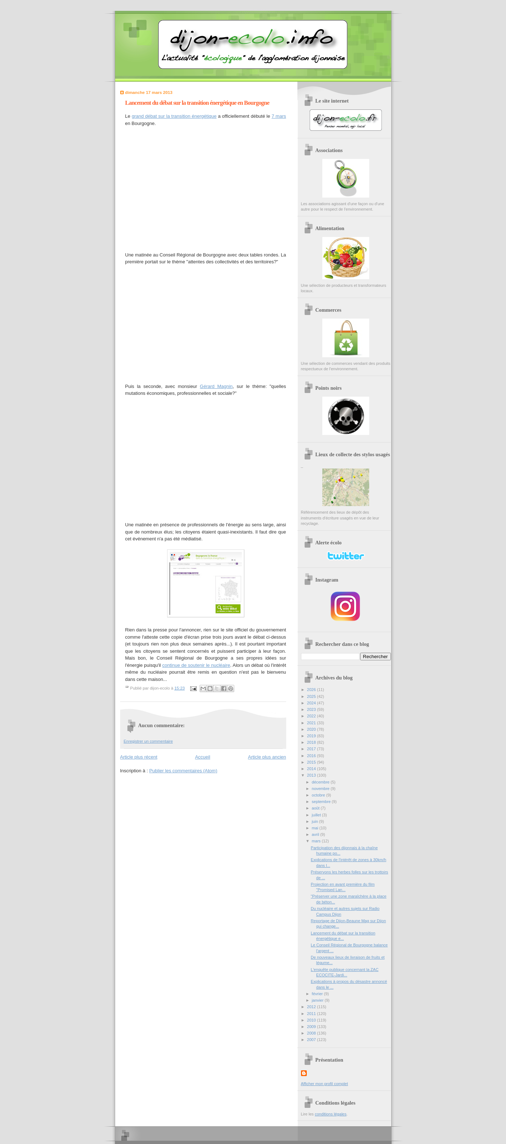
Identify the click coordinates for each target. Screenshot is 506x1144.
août (316, 808)
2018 (312, 742)
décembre (321, 782)
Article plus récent (138, 757)
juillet (317, 815)
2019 (312, 736)
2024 (312, 703)
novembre (321, 788)
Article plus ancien (267, 757)
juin (315, 821)
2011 (312, 1013)
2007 (312, 1039)
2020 (312, 729)
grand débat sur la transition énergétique (174, 116)
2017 (312, 749)
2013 (312, 775)
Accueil (202, 757)
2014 (312, 769)
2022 (312, 716)
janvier (318, 1000)
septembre (322, 801)
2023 (312, 709)
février (318, 994)
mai (315, 828)
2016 (312, 756)
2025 (312, 696)
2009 (312, 1026)
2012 (312, 1007)
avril (316, 834)
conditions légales (330, 1114)
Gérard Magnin (216, 386)
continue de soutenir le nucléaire (196, 665)
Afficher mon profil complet (324, 1084)
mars (317, 841)
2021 (312, 723)
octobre (319, 795)
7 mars (278, 116)
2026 (312, 689)
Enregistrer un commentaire (148, 741)
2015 (312, 762)
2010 (312, 1020)
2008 (312, 1033)
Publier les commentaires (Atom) (183, 770)
